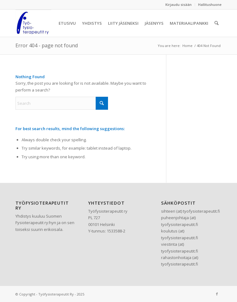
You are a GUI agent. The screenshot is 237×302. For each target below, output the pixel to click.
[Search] (216, 23)
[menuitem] (178, 4)
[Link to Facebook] (217, 294)
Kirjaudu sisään (178, 4)
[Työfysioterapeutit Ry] (33, 23)
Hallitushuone (210, 4)
